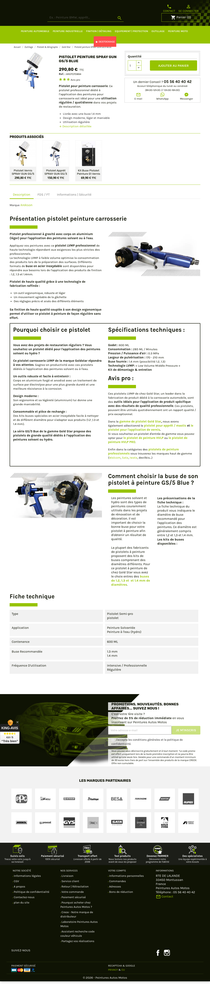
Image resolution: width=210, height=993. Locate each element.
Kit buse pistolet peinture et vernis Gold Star (88, 183)
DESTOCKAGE (105, 53)
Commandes (117, 893)
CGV (16, 893)
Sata (125, 469)
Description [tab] (21, 206)
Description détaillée (75, 138)
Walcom (114, 469)
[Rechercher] (101, 29)
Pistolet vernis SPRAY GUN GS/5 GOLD (23, 183)
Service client (70, 893)
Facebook (158, 964)
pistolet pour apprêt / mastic (165, 437)
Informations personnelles (126, 887)
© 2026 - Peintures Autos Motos (105, 989)
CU (123, 981)
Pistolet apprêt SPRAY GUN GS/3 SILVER (56, 183)
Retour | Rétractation (75, 898)
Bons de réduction (120, 903)
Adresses (114, 898)
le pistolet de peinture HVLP (143, 449)
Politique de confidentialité (31, 903)
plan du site (21, 914)
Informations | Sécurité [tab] (74, 206)
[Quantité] (132, 77)
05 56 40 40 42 (178, 93)
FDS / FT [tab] (44, 206)
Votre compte (117, 882)
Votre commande (72, 903)
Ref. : (62, 85)
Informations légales (27, 887)
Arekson (26, 217)
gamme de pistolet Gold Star (140, 433)
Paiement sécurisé (73, 909)
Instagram (167, 964)
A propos (19, 898)
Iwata (133, 469)
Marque (14, 217)
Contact (169, 8)
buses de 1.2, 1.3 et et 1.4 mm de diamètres (130, 592)
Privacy (113, 981)
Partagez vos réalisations (77, 953)
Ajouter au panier (173, 77)
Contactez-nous (23, 909)
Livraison (67, 887)
